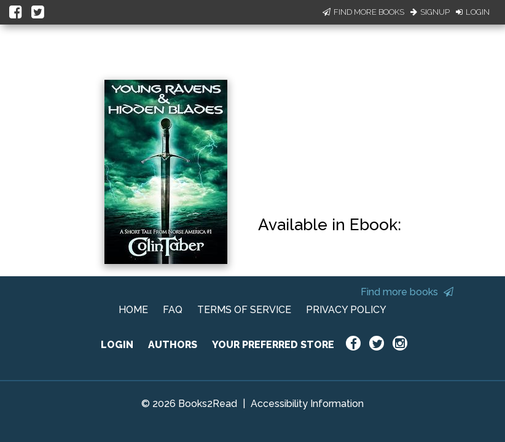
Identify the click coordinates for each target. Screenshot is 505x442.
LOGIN (117, 345)
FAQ (172, 310)
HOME (133, 310)
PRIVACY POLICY (346, 310)
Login (473, 12)
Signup (430, 12)
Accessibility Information (307, 403)
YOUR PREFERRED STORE (273, 345)
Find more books (407, 292)
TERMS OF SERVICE (244, 310)
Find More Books (363, 12)
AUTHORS (172, 345)
